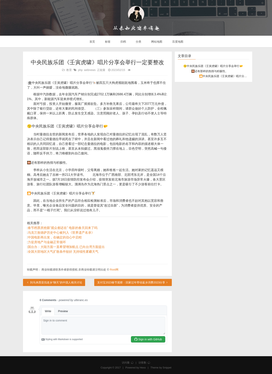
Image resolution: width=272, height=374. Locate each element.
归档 (123, 41)
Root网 (114, 269)
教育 (69, 70)
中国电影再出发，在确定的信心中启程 (55, 237)
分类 (138, 41)
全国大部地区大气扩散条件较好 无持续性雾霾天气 (63, 251)
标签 (107, 41)
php (80, 70)
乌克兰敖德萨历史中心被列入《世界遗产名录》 (61, 232)
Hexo (143, 367)
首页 (92, 41)
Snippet (167, 367)
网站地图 (156, 41)
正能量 (101, 70)
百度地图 (177, 41)
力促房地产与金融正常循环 (47, 242)
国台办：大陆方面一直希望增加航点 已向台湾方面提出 (66, 247)
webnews (89, 70)
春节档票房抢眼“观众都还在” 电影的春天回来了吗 (62, 228)
